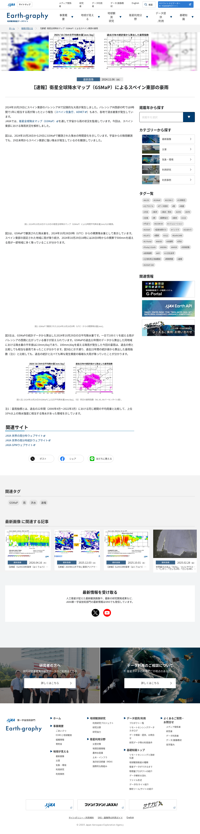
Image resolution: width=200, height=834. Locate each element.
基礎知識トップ (136, 750)
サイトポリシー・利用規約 (81, 817)
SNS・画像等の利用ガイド (110, 817)
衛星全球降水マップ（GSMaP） (37, 121)
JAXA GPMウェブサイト (19, 445)
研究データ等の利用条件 (140, 742)
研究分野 (97, 727)
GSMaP (13, 502)
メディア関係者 (173, 726)
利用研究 (60, 769)
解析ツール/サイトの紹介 (141, 788)
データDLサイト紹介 (139, 784)
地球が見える (87, 17)
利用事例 (60, 773)
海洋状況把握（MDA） (103, 761)
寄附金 (59, 743)
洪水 (33, 502)
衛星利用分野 (135, 17)
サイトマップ (24, 4)
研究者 (169, 731)
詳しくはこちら (50, 683)
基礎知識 (183, 17)
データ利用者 (172, 735)
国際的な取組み (100, 766)
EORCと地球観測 (64, 735)
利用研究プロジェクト (103, 722)
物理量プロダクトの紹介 (140, 771)
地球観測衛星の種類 (138, 762)
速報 (43, 502)
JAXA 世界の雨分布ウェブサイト (24, 435)
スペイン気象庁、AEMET (70, 112)
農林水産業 (98, 752)
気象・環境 (61, 764)
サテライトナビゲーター (169, 4)
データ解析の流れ (137, 775)
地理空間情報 (99, 748)
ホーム (12, 28)
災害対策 (97, 743)
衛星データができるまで (140, 766)
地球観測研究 (111, 17)
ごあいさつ (61, 730)
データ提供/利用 (161, 17)
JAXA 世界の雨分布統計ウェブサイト (26, 440)
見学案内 (170, 744)
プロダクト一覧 (136, 722)
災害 (58, 760)
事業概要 (63, 17)
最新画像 (60, 756)
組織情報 (60, 739)
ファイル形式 (135, 779)
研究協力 (97, 731)
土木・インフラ (100, 757)
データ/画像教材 (174, 740)
